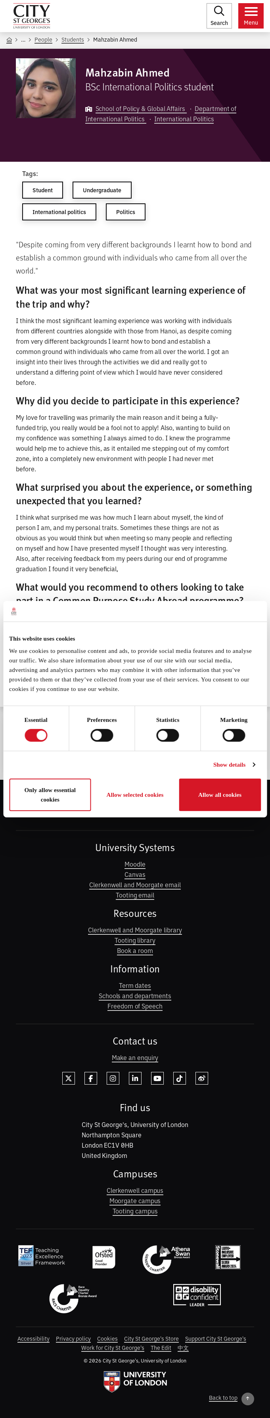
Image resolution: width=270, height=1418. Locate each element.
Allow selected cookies (135, 795)
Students (72, 39)
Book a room (135, 950)
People (43, 39)
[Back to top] (231, 1399)
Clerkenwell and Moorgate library (135, 929)
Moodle (135, 863)
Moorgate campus (135, 1200)
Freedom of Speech (135, 1005)
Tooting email (135, 894)
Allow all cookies (219, 795)
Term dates (135, 985)
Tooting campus (135, 1210)
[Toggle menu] (251, 16)
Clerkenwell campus (135, 1190)
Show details (229, 765)
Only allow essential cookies (50, 795)
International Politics (184, 118)
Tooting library (135, 940)
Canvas (135, 874)
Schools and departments (135, 995)
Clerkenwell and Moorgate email (135, 884)
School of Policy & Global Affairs (141, 108)
